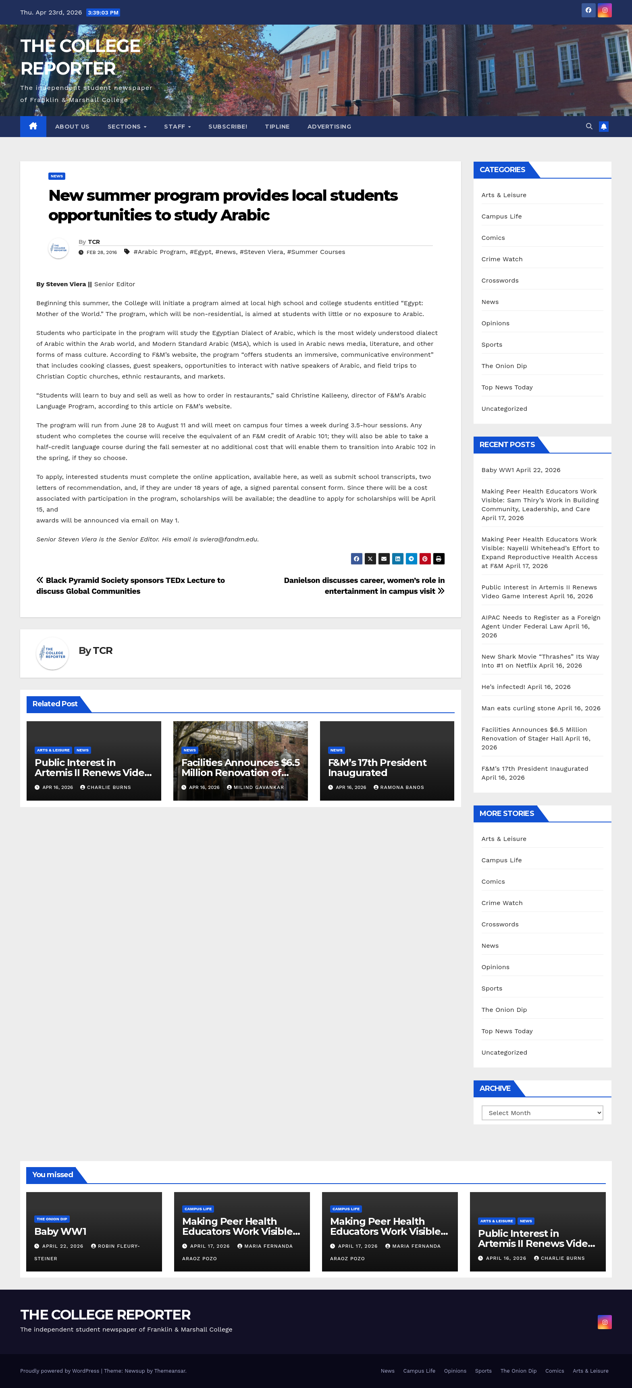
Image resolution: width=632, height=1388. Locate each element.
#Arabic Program (159, 252)
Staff (175, 126)
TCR (94, 242)
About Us (72, 126)
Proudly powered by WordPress (60, 1371)
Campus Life (502, 216)
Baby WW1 (498, 470)
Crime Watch (502, 259)
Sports (492, 344)
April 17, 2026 (211, 1246)
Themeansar (169, 1371)
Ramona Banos (399, 787)
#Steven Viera (261, 252)
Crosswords (500, 280)
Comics (493, 237)
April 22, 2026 (63, 1246)
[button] (589, 126)
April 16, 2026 (507, 1258)
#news (225, 252)
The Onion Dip (504, 366)
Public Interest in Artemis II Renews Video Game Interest (92, 773)
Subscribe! (227, 126)
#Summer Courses (316, 252)
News (57, 176)
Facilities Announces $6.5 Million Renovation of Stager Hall (240, 773)
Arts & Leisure (53, 750)
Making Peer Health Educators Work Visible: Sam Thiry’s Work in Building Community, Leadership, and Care (540, 500)
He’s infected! (504, 687)
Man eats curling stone (518, 708)
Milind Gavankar (255, 787)
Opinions (496, 323)
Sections (125, 126)
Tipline (277, 126)
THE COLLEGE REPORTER (105, 1314)
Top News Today (507, 387)
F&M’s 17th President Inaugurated (377, 767)
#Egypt (201, 252)
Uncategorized (505, 408)
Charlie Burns (105, 787)
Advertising (329, 126)
